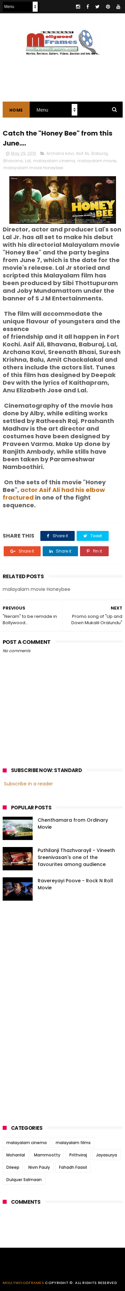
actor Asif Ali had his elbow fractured (54, 494)
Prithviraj (78, 1155)
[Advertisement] (53, 1010)
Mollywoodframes (23, 1282)
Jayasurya (106, 1155)
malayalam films (73, 1142)
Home (16, 110)
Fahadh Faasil (73, 1167)
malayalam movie (96, 161)
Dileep (12, 1167)
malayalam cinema (54, 161)
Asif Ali (82, 153)
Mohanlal (15, 1155)
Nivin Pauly (39, 1167)
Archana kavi (60, 153)
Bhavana (13, 161)
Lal (28, 161)
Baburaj (99, 153)
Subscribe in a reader (28, 783)
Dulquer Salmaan (24, 1179)
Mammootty (47, 1155)
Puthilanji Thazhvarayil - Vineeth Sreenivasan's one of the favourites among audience (76, 857)
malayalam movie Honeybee (33, 168)
